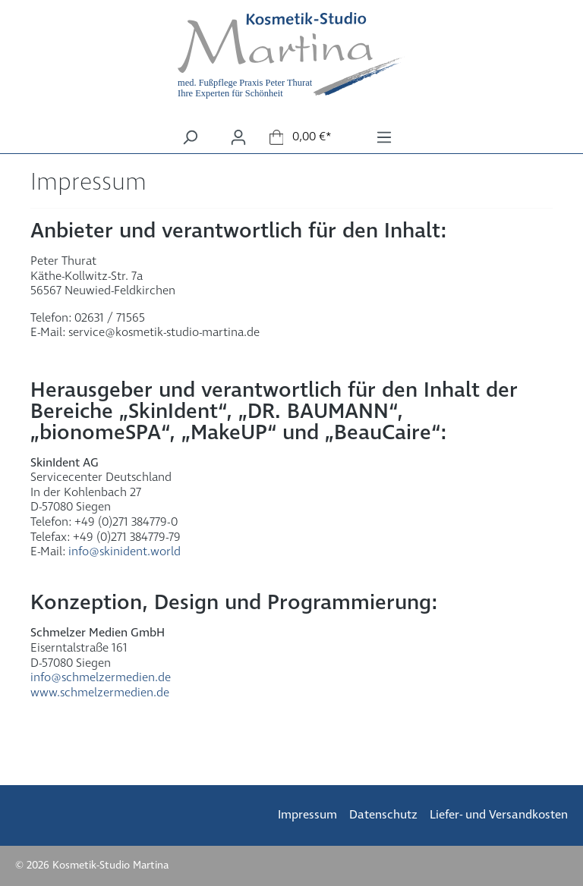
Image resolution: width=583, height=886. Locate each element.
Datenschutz (383, 815)
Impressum (307, 815)
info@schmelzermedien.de (100, 678)
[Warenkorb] (301, 137)
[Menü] (384, 137)
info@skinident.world (124, 552)
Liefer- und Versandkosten (499, 815)
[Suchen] (190, 137)
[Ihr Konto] (238, 137)
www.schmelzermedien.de (99, 693)
